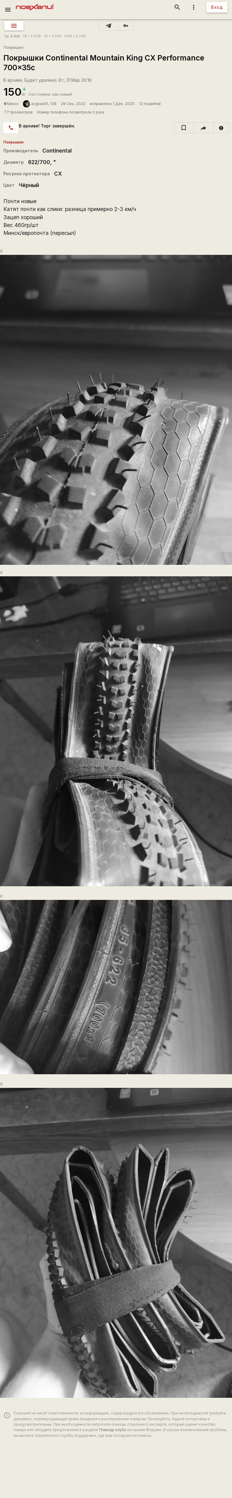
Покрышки (13, 47)
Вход (217, 7)
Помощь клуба (112, 1429)
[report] (221, 127)
